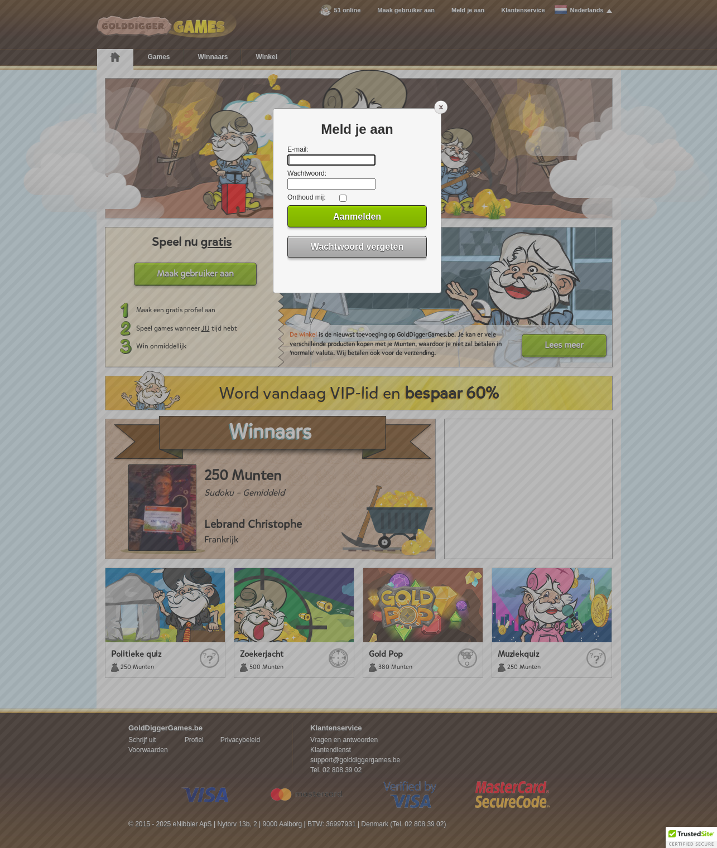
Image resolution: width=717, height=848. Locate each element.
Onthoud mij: (306, 197)
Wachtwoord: (306, 173)
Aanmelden (357, 216)
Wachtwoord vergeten (357, 246)
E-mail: (298, 149)
